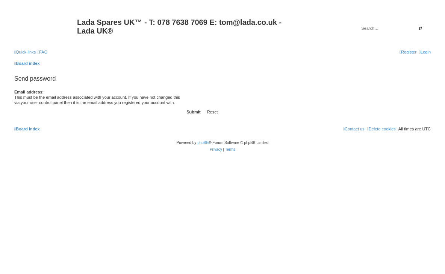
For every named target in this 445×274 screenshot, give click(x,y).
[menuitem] (42, 52)
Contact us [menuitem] (354, 129)
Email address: (29, 92)
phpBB (203, 143)
